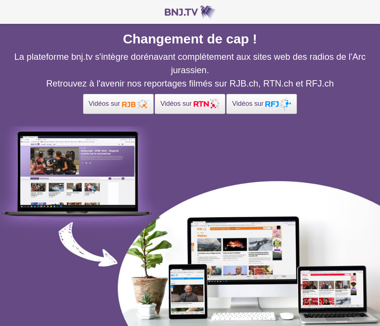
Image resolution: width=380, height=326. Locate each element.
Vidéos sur (118, 104)
